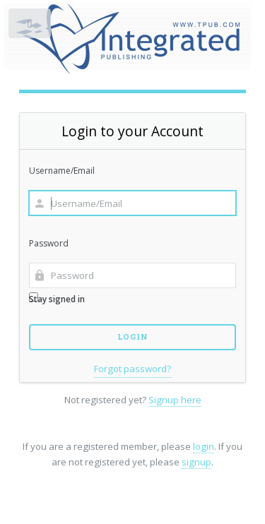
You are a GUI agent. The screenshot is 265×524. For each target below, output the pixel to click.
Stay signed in (57, 298)
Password (49, 243)
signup (196, 461)
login (203, 446)
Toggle (30, 26)
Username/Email (62, 171)
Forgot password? (132, 368)
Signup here (174, 399)
